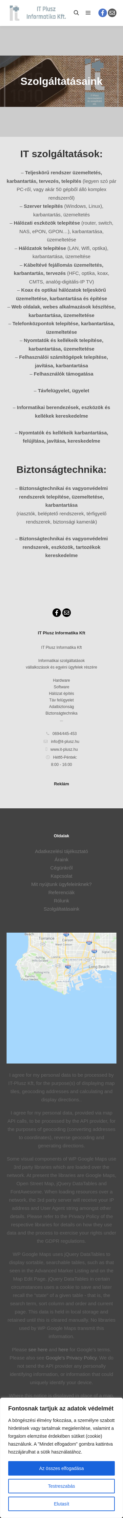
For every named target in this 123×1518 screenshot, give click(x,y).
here (63, 1349)
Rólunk (61, 900)
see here (37, 1349)
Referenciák (61, 892)
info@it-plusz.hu (61, 742)
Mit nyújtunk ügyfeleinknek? (61, 884)
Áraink (61, 859)
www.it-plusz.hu (61, 749)
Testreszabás (61, 1486)
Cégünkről (61, 867)
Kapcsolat (61, 876)
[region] (61, 1458)
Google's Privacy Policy (71, 1357)
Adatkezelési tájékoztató (61, 851)
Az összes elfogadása (61, 1468)
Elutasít (61, 1503)
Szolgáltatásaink (61, 909)
